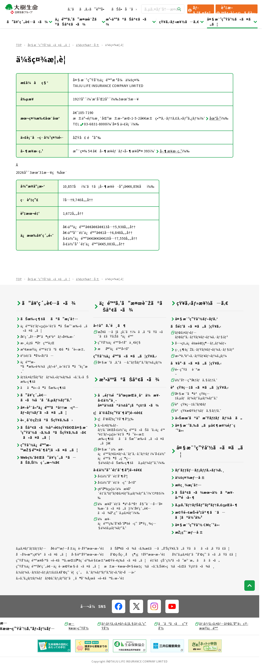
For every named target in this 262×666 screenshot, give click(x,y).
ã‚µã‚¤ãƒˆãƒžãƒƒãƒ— (31, 548)
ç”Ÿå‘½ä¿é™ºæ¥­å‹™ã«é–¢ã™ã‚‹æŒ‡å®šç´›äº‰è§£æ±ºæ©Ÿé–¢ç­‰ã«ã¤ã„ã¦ (81, 560)
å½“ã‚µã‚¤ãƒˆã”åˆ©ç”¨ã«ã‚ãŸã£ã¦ (204, 554)
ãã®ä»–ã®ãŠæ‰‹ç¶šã (43, 387)
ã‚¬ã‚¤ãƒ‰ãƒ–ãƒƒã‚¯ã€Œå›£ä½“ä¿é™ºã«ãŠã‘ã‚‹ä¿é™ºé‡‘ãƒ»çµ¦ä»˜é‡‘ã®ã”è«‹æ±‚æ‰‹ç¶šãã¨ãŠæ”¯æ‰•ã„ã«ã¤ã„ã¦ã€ (129, 434)
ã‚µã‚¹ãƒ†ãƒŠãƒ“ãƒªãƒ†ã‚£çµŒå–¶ (204, 504)
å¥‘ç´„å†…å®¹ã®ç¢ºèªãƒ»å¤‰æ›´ (45, 336)
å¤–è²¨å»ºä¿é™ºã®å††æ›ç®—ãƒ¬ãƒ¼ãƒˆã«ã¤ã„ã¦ (47, 410)
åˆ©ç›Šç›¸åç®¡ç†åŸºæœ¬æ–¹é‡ (138, 554)
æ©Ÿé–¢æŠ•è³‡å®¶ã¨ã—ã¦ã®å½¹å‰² (198, 515)
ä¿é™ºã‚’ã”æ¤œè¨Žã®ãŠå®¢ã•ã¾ (80, 21)
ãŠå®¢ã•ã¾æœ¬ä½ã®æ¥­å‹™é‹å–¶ (202, 495)
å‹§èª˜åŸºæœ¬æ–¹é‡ (88, 554)
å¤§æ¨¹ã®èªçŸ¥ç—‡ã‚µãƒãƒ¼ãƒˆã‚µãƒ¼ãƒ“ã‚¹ (194, 395)
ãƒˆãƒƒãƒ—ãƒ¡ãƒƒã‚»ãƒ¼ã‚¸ (198, 469)
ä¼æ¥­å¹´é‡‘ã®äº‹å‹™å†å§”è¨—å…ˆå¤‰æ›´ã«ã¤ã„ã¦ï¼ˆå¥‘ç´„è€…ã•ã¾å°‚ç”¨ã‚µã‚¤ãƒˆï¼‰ (127, 508)
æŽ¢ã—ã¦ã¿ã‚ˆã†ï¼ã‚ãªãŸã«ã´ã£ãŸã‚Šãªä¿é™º (129, 333)
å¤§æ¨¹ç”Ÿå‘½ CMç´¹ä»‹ (195, 524)
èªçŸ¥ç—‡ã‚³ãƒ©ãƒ (189, 404)
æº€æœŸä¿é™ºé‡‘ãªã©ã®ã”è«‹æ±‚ (50, 349)
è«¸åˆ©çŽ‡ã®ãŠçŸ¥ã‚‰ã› (44, 419)
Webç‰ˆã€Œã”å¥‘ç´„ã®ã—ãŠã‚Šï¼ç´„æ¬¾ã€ (46, 460)
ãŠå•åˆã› (124, 9)
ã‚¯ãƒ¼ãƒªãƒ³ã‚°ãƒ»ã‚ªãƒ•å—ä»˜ (111, 572)
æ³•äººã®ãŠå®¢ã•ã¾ (131, 21)
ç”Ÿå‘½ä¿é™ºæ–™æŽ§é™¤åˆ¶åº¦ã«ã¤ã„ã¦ (47, 447)
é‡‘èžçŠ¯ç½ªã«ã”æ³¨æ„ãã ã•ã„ (185, 560)
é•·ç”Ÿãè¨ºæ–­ (185, 371)
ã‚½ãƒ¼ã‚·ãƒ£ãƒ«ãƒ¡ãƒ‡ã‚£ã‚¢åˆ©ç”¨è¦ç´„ (49, 572)
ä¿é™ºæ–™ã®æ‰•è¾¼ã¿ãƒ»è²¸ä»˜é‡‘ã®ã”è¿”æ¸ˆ (52, 366)
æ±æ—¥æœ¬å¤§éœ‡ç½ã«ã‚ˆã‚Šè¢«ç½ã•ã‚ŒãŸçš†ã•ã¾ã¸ (159, 566)
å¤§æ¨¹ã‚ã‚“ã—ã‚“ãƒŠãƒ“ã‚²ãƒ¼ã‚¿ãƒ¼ (127, 362)
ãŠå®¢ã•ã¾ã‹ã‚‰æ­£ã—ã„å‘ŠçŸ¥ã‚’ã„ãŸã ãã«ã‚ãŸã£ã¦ (169, 548)
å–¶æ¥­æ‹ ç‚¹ (168, 150)
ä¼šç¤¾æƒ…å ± (87, 45)
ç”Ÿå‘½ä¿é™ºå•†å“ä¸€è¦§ (117, 342)
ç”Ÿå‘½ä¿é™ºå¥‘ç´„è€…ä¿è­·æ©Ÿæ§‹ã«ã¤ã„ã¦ (58, 566)
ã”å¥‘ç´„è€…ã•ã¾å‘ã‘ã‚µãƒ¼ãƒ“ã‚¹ (44, 397)
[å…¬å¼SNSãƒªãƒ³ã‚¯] (118, 606)
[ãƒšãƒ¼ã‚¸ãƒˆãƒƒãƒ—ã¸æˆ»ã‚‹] (249, 585)
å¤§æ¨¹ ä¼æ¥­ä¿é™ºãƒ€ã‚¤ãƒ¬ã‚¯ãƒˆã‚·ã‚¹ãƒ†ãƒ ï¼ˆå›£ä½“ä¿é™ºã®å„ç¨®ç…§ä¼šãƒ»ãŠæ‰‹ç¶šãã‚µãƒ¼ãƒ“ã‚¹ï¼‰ (129, 456)
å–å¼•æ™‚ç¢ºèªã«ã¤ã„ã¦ (41, 554)
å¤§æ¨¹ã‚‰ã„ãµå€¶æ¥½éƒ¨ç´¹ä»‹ (203, 428)
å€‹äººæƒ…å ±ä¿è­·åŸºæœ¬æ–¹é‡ (78, 548)
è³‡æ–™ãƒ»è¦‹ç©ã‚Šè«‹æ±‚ (236, 9)
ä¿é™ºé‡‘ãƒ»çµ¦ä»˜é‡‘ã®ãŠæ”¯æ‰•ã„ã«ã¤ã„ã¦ (51, 328)
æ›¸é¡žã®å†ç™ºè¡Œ (35, 343)
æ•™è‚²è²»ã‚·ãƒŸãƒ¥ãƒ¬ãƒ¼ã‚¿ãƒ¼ (199, 355)
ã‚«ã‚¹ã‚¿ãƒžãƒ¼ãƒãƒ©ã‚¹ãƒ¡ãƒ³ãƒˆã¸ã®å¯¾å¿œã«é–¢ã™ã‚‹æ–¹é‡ (71, 578)
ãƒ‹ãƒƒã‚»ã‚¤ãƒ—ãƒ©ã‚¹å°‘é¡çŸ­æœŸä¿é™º (221, 625)
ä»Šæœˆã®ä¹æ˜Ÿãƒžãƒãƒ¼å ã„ (206, 417)
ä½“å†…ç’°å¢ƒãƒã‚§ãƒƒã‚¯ (194, 380)
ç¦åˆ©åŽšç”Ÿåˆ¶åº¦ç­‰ (113, 419)
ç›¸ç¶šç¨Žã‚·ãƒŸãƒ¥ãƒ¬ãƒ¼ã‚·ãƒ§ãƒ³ (202, 349)
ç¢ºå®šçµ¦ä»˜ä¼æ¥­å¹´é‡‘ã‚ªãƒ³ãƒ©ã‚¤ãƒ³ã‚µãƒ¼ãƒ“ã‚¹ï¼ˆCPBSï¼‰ (129, 493)
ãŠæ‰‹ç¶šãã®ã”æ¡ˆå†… (47, 318)
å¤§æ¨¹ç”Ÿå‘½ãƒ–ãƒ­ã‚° (194, 318)
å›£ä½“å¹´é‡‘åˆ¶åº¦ (110, 476)
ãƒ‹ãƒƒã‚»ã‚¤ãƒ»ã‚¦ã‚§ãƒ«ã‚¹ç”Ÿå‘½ (121, 625)
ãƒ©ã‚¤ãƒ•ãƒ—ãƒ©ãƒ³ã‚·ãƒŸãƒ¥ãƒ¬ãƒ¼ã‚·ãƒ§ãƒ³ (199, 334)
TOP (19, 45)
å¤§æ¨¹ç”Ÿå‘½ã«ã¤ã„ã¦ (232, 21)
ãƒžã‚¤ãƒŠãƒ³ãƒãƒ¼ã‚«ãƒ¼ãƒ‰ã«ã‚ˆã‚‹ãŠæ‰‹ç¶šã (52, 379)
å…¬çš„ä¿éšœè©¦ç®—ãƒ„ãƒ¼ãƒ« (198, 343)
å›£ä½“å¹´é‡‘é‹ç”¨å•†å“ (116, 482)
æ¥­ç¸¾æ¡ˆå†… (186, 484)
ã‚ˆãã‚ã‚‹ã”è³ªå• (87, 9)
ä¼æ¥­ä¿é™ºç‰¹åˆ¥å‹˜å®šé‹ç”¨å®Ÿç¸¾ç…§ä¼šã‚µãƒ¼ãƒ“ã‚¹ (124, 523)
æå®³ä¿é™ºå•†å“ (112, 348)
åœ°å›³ (213, 118)
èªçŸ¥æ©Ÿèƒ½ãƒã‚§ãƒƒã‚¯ (196, 410)
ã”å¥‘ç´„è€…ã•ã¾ (30, 21)
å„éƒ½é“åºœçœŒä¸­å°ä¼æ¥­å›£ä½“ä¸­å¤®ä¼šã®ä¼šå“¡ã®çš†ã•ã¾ (126, 400)
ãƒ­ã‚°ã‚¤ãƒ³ (199, 9)
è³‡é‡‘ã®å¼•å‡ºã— (35, 355)
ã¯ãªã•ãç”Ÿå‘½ (171, 625)
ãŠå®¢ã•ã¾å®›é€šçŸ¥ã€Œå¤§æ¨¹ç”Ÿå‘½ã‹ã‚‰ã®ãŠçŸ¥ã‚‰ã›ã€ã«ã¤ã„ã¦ (52, 432)
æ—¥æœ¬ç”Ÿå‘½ (76, 625)
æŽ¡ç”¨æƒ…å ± (187, 532)
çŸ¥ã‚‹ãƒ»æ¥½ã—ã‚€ (181, 21)
